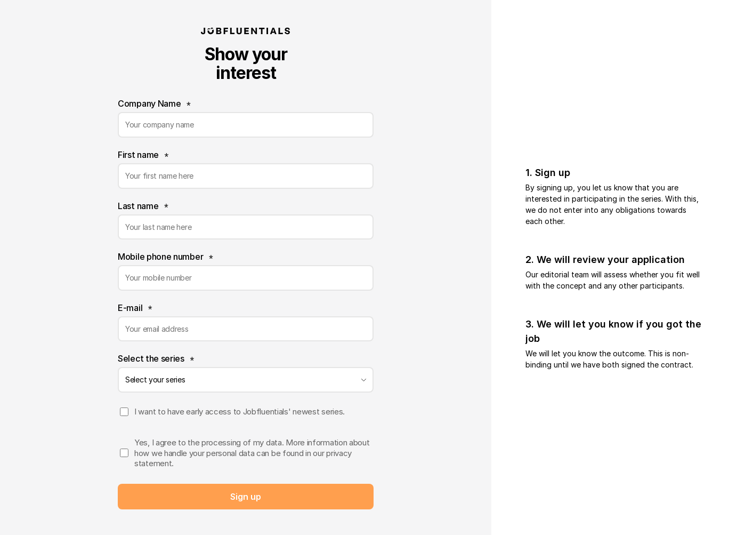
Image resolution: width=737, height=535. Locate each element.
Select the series (151, 358)
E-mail (130, 307)
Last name (138, 206)
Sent (245, 496)
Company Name (149, 103)
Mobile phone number (160, 256)
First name (138, 154)
